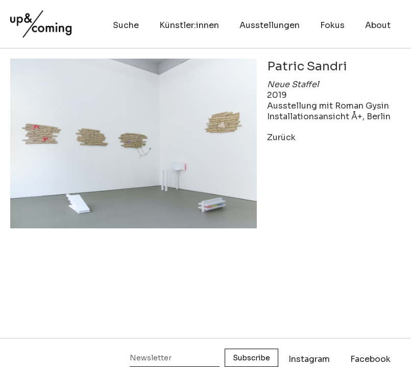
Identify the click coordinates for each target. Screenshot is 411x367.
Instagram (309, 359)
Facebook (370, 359)
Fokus (332, 25)
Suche (126, 25)
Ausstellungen (269, 25)
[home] (40, 19)
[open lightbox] (133, 143)
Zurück (281, 137)
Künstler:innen (189, 25)
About (378, 25)
